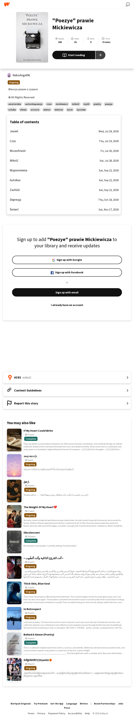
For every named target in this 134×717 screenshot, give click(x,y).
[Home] (65, 4)
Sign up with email (67, 292)
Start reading (73, 55)
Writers (84, 703)
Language (71, 703)
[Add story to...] (100, 55)
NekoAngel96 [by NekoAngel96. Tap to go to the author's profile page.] (21, 75)
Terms (31, 713)
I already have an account (67, 305)
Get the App (56, 703)
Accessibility (75, 713)
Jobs (120, 703)
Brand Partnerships (104, 703)
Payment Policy (56, 713)
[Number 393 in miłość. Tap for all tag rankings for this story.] (67, 377)
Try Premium (41, 703)
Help (87, 713)
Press (67, 707)
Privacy (41, 713)
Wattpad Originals (21, 703)
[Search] (128, 4)
